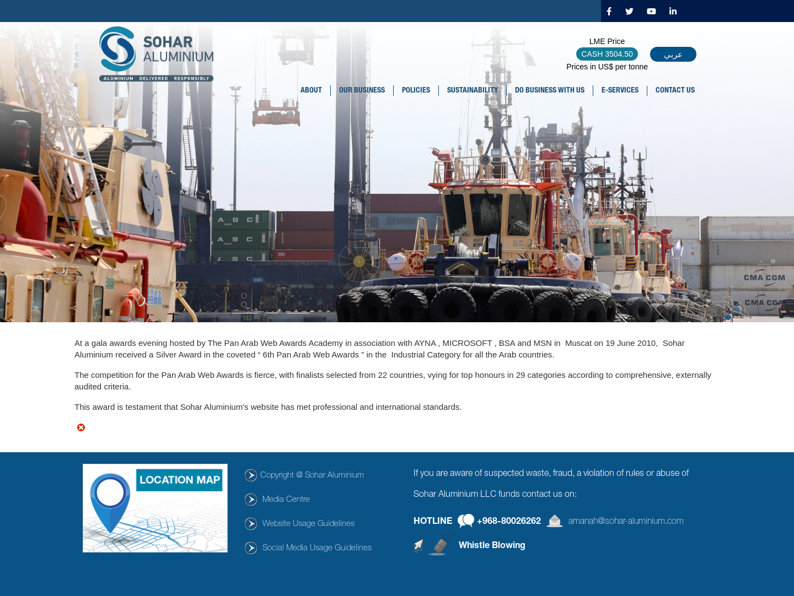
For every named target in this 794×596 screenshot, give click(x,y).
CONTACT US (675, 91)
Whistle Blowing (492, 546)
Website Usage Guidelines (308, 524)
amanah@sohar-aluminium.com (626, 521)
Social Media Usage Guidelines (317, 548)
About (311, 91)
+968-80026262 (509, 521)
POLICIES (416, 91)
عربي (673, 54)
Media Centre (286, 500)
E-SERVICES (620, 91)
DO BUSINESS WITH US (549, 91)
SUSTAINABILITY (472, 91)
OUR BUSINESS (362, 91)
